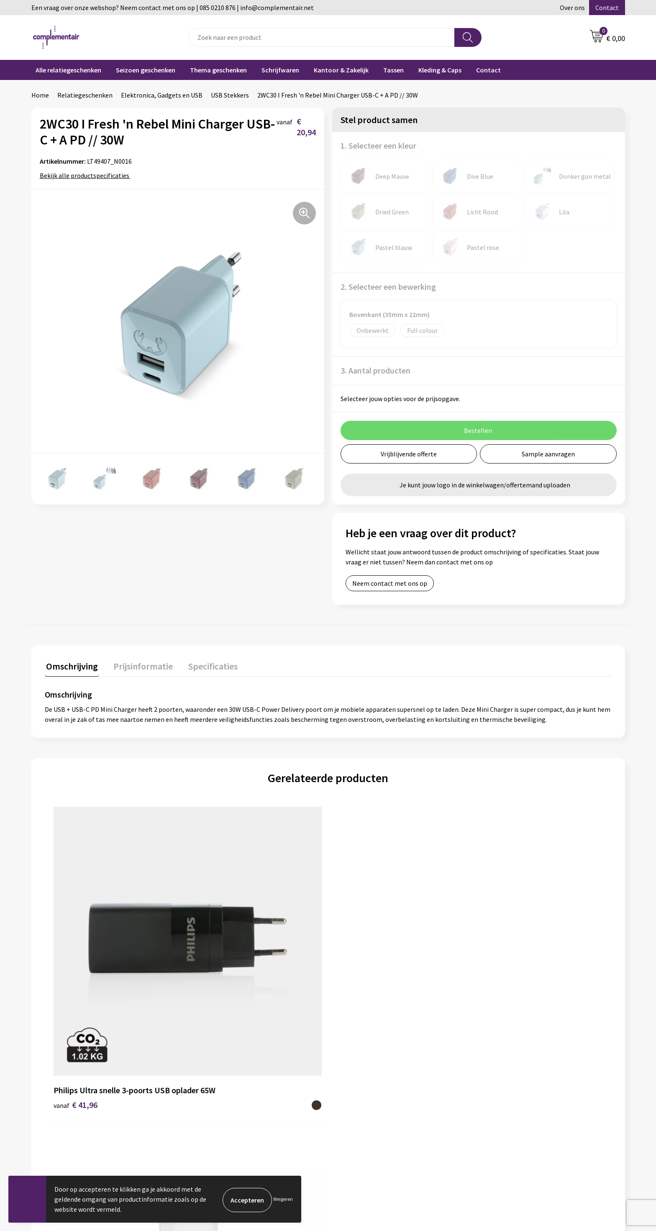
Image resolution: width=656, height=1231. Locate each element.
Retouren (352, 1113)
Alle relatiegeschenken (68, 70)
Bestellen (352, 1075)
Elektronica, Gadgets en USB (161, 95)
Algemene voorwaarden (225, 1100)
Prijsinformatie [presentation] (139, 665)
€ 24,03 (217, 971)
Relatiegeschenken (85, 95)
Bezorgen (352, 1100)
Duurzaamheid (212, 1075)
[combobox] (322, 37)
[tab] (71, 667)
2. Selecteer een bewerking (388, 286)
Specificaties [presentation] (206, 665)
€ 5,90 (498, 971)
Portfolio (499, 1075)
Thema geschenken (218, 70)
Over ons (572, 7)
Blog (493, 1062)
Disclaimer (206, 1113)
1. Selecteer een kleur (378, 145)
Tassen (393, 70)
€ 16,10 (359, 971)
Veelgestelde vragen (367, 1062)
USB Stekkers (230, 95)
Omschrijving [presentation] (71, 665)
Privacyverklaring (363, 1138)
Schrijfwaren (280, 70)
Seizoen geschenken (145, 70)
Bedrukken (353, 1088)
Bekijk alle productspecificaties (87, 175)
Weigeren (283, 1199)
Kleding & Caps (439, 70)
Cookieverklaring (362, 1126)
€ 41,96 (75, 971)
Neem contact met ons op (389, 583)
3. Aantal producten (375, 370)
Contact (607, 7)
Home (40, 95)
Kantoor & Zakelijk (341, 70)
